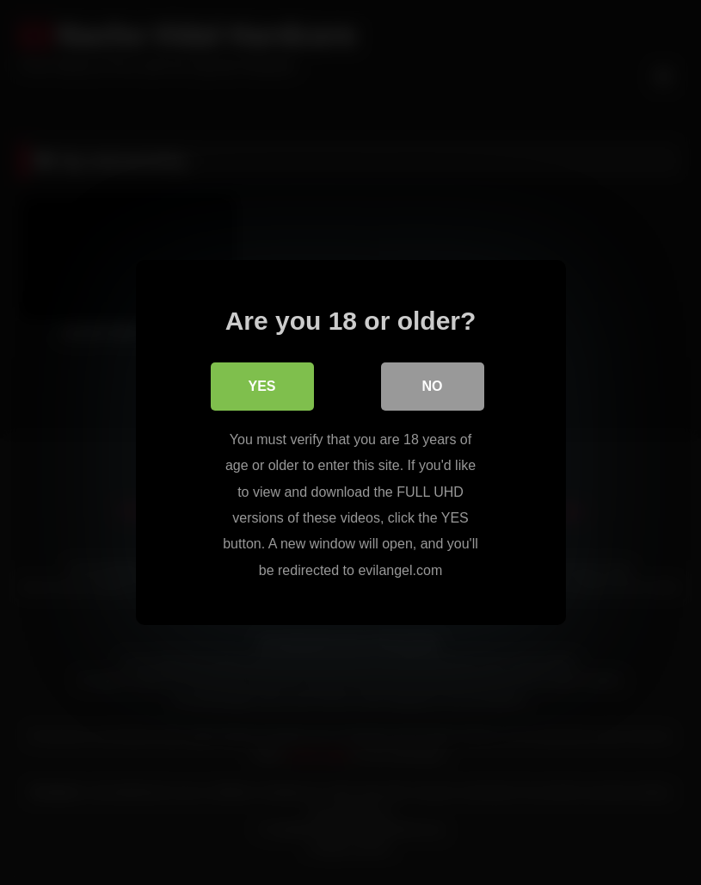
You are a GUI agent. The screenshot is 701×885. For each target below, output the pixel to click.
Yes (261, 386)
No (432, 386)
